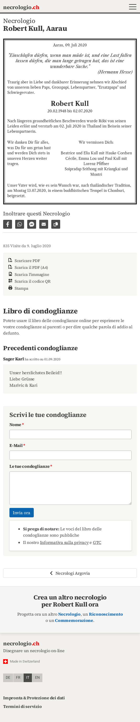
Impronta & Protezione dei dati (34, 698)
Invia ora (21, 512)
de (8, 677)
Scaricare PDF (23, 260)
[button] (131, 7)
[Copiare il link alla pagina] (55, 224)
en (37, 677)
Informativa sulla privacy (64, 542)
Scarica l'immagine (28, 274)
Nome (16, 424)
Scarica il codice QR (29, 281)
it (27, 677)
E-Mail (17, 445)
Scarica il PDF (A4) (27, 267)
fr (18, 677)
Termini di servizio (22, 706)
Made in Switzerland (25, 661)
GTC (97, 542)
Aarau (56, 28)
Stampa (17, 287)
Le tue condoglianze (30, 466)
